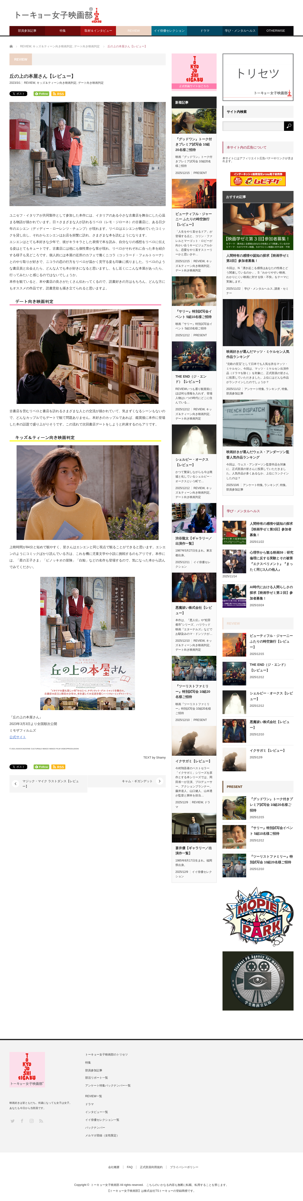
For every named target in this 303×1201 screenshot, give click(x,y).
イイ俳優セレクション (169, 30)
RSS (41, 1121)
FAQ (130, 1167)
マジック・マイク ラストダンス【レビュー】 (50, 783)
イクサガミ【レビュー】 (193, 761)
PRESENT (200, 173)
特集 (63, 30)
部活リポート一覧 (96, 1077)
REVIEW (134, 30)
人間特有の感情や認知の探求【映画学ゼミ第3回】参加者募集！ (257, 258)
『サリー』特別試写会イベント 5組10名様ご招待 (193, 313)
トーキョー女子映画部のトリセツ (106, 1054)
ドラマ (204, 30)
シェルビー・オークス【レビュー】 (192, 462)
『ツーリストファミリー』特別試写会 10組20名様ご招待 (192, 691)
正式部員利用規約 (151, 1167)
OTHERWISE (276, 30)
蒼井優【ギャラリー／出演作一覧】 (193, 850)
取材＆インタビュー (98, 30)
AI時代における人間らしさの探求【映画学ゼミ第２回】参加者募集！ (271, 592)
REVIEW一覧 (93, 1096)
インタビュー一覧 (96, 1112)
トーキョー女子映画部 (105, 1185)
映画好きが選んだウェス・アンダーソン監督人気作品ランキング (257, 454)
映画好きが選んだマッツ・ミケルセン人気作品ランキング (257, 354)
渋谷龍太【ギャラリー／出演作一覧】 (193, 540)
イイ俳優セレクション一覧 (102, 1120)
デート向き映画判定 (91, 82)
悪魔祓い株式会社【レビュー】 (193, 610)
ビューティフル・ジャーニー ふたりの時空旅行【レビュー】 (193, 219)
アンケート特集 (254, 389)
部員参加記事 (27, 30)
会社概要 (114, 1167)
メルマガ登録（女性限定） (102, 1135)
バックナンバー (95, 1127)
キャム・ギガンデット (137, 781)
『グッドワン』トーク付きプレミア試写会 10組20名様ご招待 (193, 144)
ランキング (273, 389)
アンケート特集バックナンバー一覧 (108, 1085)
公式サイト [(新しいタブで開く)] (17, 737)
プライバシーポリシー (184, 1167)
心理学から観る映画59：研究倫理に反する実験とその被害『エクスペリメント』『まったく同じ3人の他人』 (271, 561)
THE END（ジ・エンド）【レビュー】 (190, 379)
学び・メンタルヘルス (240, 30)
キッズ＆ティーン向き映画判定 (56, 82)
